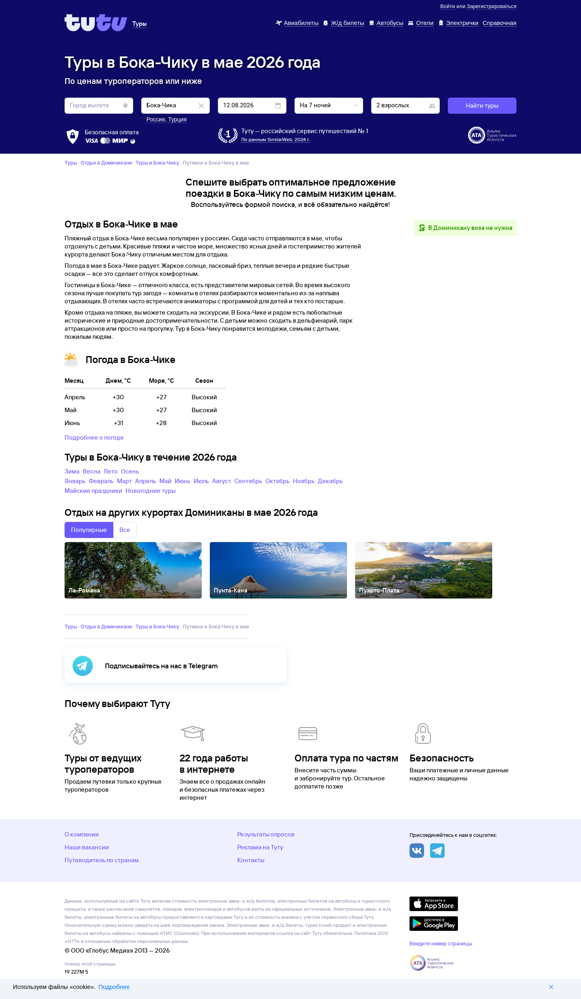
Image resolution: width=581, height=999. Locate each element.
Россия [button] (155, 119)
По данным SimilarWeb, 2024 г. (275, 139)
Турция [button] (177, 119)
